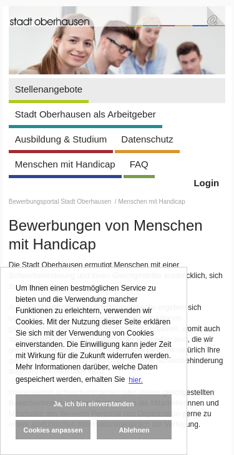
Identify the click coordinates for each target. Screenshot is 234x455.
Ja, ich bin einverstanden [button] (93, 404)
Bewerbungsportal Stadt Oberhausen (61, 201)
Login (206, 183)
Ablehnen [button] (134, 430)
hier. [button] (136, 380)
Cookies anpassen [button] (53, 430)
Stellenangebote (48, 89)
